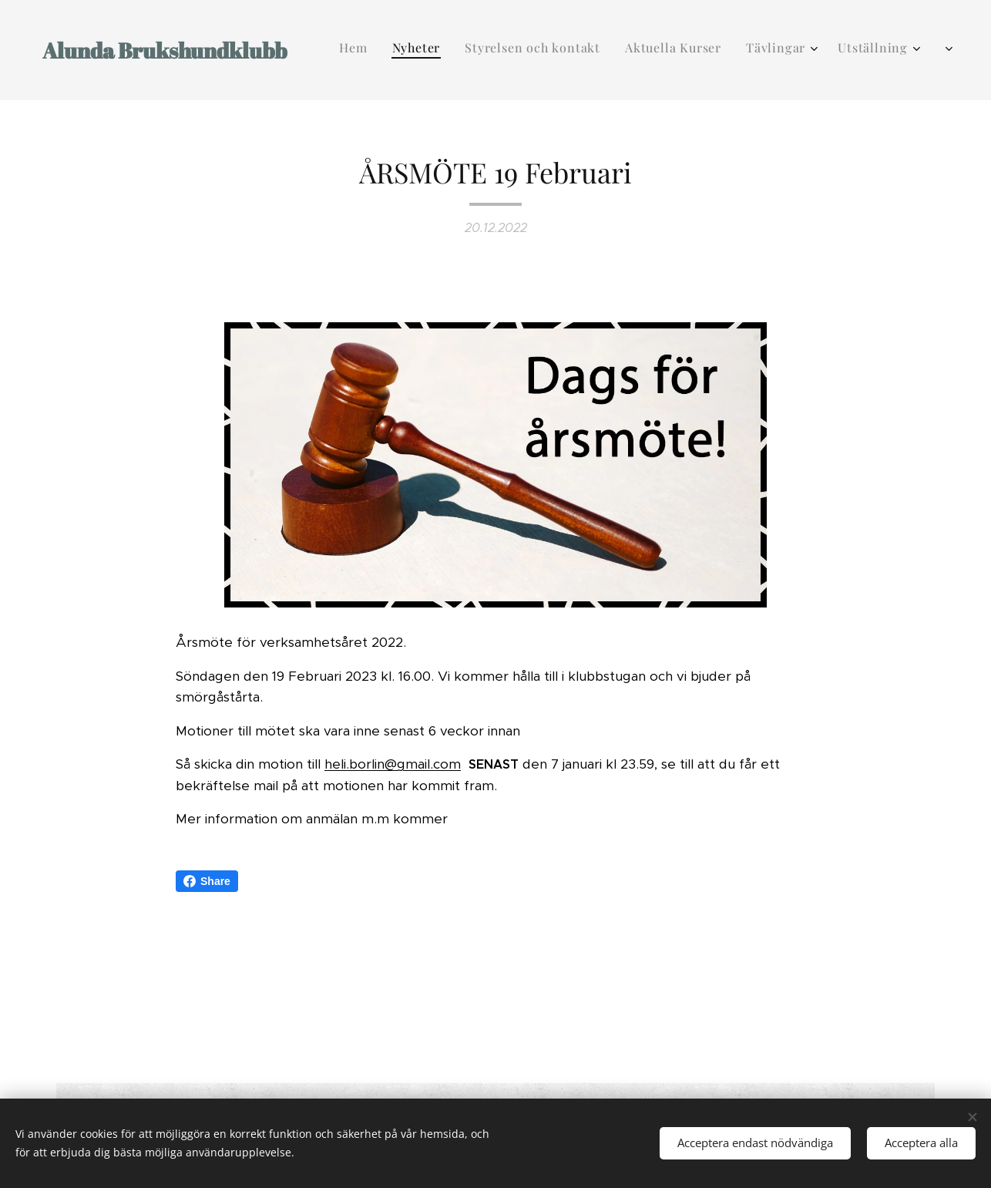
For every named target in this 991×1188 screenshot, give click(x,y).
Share (206, 881)
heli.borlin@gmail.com (392, 764)
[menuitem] (675, 50)
